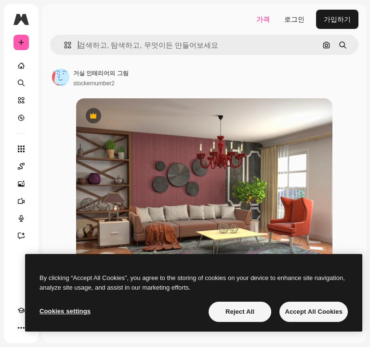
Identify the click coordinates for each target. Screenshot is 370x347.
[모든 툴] (21, 149)
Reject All (239, 311)
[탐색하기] (21, 117)
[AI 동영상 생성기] (21, 201)
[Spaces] (21, 166)
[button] (64, 45)
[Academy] (21, 310)
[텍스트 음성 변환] (21, 218)
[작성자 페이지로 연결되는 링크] (60, 77)
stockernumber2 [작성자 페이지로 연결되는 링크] (94, 83)
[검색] (21, 83)
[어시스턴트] (21, 235)
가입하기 (337, 19)
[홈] (21, 65)
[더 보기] (21, 327)
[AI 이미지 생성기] (21, 183)
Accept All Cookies (314, 311)
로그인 (294, 19)
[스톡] (21, 100)
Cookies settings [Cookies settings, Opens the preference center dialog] (65, 311)
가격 (263, 19)
